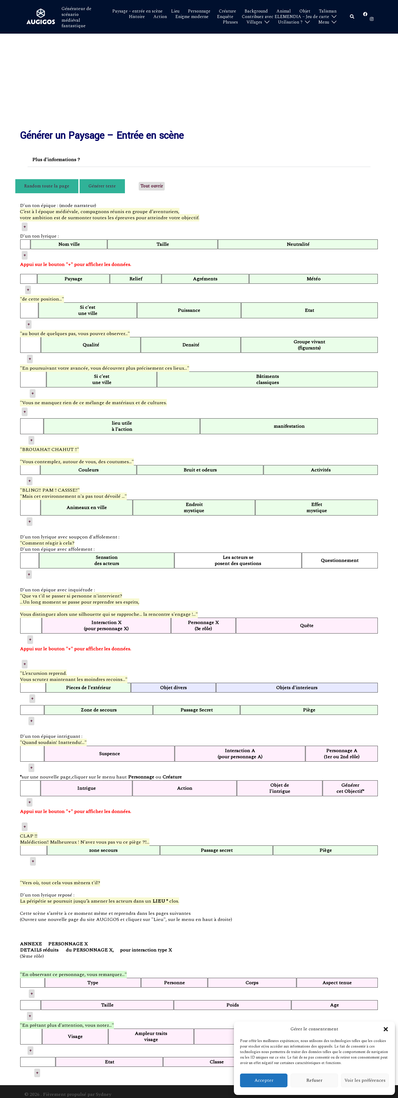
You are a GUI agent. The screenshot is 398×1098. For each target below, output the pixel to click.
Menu (323, 22)
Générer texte (80, 183)
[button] (386, 1029)
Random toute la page (39, 183)
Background (256, 11)
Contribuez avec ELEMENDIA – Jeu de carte (285, 17)
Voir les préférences (364, 1080)
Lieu (175, 11)
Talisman (327, 11)
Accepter (263, 1080)
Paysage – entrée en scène (137, 11)
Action (160, 17)
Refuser (314, 1080)
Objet (304, 11)
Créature (227, 11)
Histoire (137, 17)
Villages (254, 22)
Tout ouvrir (122, 183)
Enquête (225, 17)
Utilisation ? (290, 22)
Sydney (103, 1088)
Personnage (199, 11)
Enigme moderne (191, 17)
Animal (283, 11)
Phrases (230, 22)
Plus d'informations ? (56, 159)
